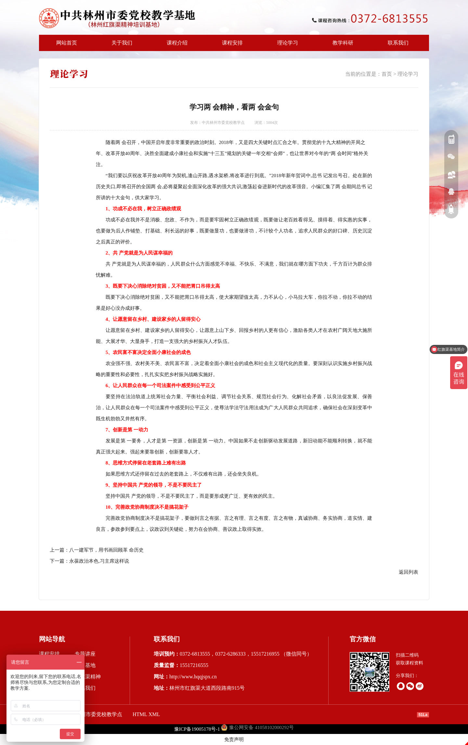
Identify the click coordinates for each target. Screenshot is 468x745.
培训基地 (85, 665)
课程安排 (230, 45)
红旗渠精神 (88, 676)
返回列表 (408, 572)
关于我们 (120, 45)
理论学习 (287, 43)
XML (154, 714)
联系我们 (398, 43)
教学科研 (341, 45)
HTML (140, 714)
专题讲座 (85, 654)
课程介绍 (175, 45)
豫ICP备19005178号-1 (197, 729)
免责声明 (234, 739)
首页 (387, 74)
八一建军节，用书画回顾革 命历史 (106, 550)
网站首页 (66, 43)
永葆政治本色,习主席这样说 (99, 561)
